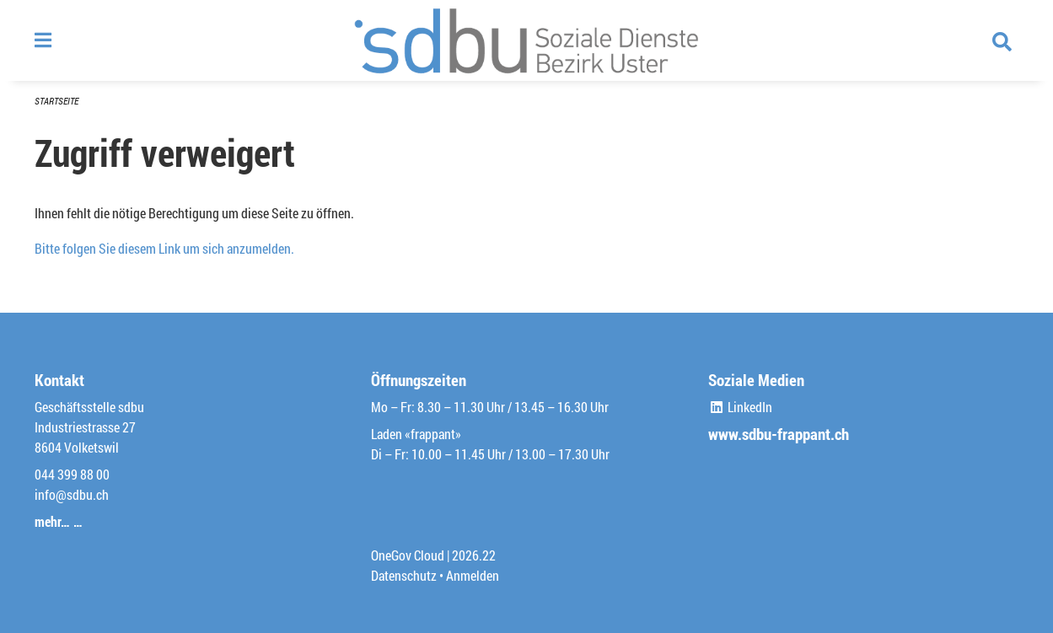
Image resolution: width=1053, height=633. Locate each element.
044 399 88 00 (72, 474)
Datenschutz (404, 575)
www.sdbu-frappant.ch (778, 433)
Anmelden (472, 575)
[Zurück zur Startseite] (526, 40)
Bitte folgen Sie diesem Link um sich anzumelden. (164, 248)
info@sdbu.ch (72, 494)
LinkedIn (740, 407)
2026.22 (474, 555)
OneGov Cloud (407, 555)
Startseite (56, 100)
